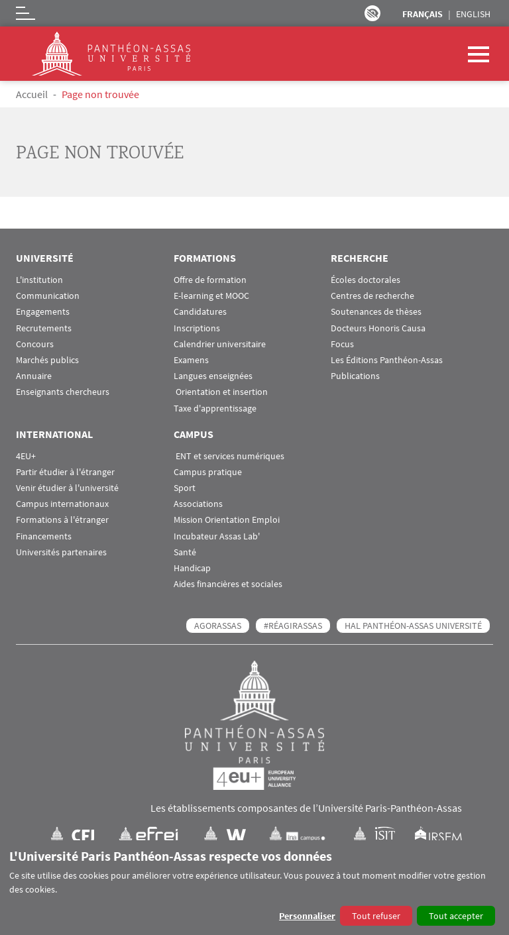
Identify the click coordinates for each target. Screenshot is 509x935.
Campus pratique (208, 472)
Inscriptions (197, 328)
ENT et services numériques (229, 456)
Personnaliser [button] (307, 916)
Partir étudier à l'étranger (65, 472)
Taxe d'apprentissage (215, 408)
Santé (185, 552)
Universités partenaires (61, 552)
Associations (198, 504)
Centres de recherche (372, 296)
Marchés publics (47, 360)
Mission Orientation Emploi (227, 519)
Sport (185, 488)
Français (422, 14)
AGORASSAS (217, 625)
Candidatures (200, 311)
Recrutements (44, 328)
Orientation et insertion (221, 392)
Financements (44, 536)
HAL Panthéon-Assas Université (413, 625)
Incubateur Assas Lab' (217, 536)
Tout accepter (456, 916)
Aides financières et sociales (228, 584)
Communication (48, 296)
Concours (35, 344)
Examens (191, 360)
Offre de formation (210, 280)
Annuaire (34, 376)
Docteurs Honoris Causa (378, 328)
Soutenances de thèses (376, 311)
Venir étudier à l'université (67, 488)
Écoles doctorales (365, 280)
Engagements (43, 311)
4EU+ (26, 456)
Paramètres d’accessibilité (372, 13)
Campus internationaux (62, 504)
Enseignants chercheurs (62, 392)
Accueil (32, 94)
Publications (355, 376)
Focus (342, 344)
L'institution (39, 280)
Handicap (192, 568)
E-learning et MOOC (211, 296)
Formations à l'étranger (62, 519)
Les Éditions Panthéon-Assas (387, 360)
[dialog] (254, 887)
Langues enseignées (213, 376)
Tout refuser (376, 916)
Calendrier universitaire (220, 344)
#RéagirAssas (293, 625)
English (473, 14)
